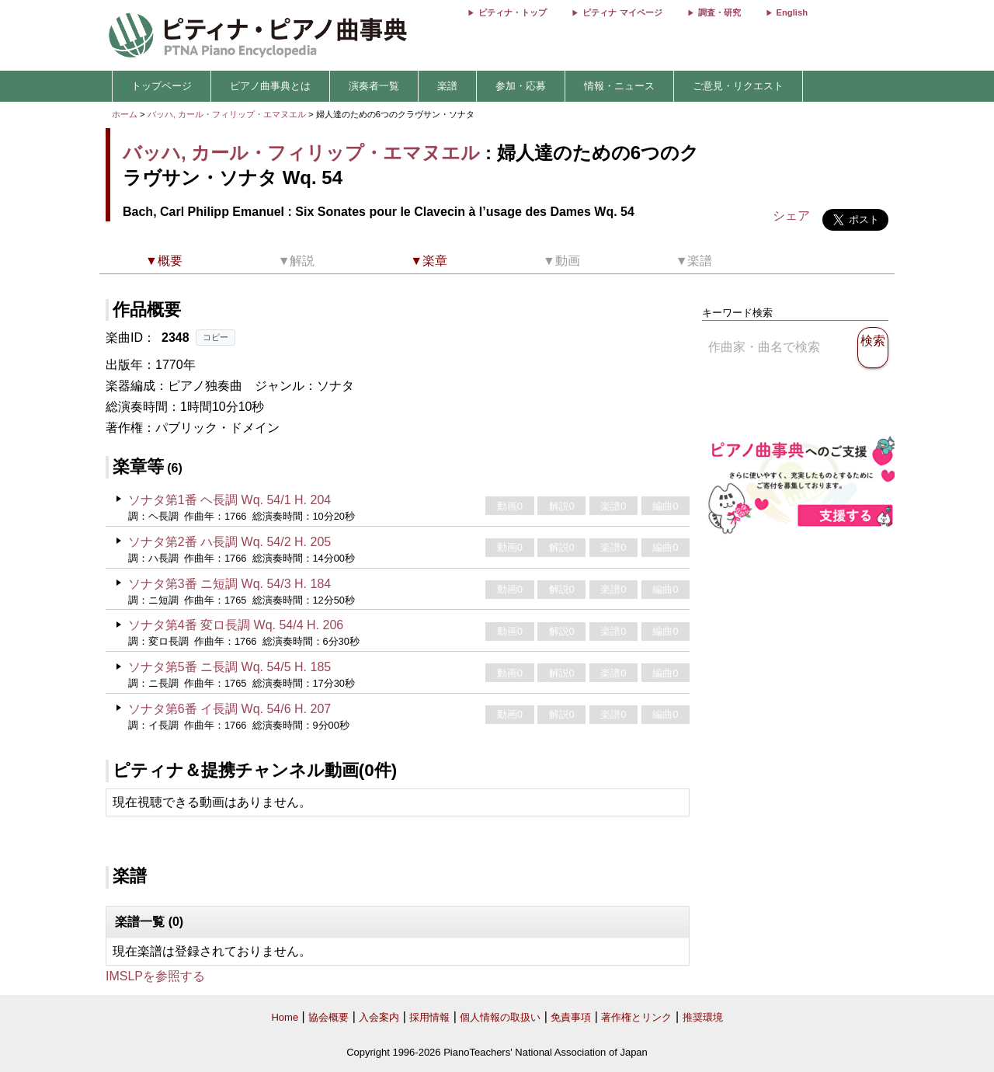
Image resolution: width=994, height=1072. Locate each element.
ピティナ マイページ (622, 12)
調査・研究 (719, 12)
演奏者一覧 (374, 86)
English (792, 12)
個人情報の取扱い (500, 1017)
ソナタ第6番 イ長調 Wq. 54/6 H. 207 (229, 708)
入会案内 (379, 1017)
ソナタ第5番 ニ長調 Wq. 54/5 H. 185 (229, 666)
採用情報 (429, 1017)
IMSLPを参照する (155, 976)
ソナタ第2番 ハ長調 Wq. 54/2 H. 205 (229, 541)
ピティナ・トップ (512, 12)
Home (284, 1017)
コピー (215, 337)
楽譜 (447, 86)
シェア (791, 215)
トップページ (161, 86)
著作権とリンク (636, 1017)
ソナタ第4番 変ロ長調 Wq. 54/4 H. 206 (235, 625)
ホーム (124, 114)
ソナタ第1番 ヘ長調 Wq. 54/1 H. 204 (229, 499)
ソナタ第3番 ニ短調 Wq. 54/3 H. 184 (229, 583)
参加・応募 (520, 86)
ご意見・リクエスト (738, 86)
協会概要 (328, 1017)
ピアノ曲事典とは (270, 86)
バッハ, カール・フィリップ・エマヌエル (227, 114)
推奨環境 (703, 1017)
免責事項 (571, 1017)
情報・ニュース (619, 86)
